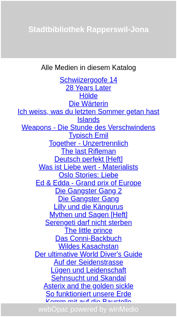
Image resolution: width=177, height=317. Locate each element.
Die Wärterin (88, 103)
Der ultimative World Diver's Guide (89, 254)
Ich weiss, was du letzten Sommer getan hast (88, 111)
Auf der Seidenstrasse (88, 262)
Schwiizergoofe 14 (88, 80)
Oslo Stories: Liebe (88, 175)
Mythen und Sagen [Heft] (88, 214)
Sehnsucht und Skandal (88, 278)
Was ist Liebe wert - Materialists (88, 167)
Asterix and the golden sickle (89, 286)
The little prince (88, 230)
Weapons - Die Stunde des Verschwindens (88, 127)
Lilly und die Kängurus (88, 206)
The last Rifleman (88, 151)
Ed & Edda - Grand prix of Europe (88, 183)
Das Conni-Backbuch (88, 238)
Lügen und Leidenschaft (88, 270)
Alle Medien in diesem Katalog (88, 67)
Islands (88, 119)
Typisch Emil (89, 135)
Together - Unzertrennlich (88, 143)
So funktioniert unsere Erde (89, 294)
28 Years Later (88, 88)
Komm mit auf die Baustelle (88, 302)
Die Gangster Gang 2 (88, 191)
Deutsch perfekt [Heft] (88, 159)
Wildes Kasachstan (88, 246)
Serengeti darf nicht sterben (88, 222)
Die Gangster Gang (88, 199)
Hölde (88, 96)
